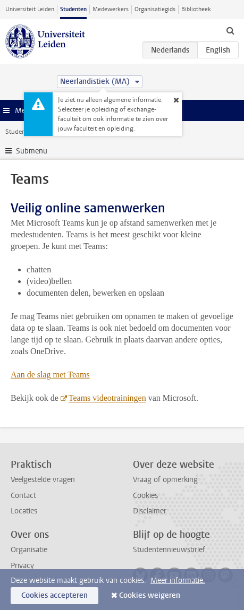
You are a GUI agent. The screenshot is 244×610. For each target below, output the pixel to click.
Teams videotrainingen (107, 397)
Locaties (24, 511)
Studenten (73, 9)
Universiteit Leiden (29, 9)
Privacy (22, 566)
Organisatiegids (154, 9)
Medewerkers (110, 9)
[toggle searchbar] (230, 30)
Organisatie (29, 550)
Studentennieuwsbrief (169, 550)
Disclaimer (149, 511)
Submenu (31, 151)
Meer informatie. (177, 580)
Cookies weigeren (149, 595)
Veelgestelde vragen (43, 480)
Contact (23, 496)
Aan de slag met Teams (50, 374)
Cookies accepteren (54, 595)
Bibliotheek (196, 9)
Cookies (145, 496)
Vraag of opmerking (165, 480)
